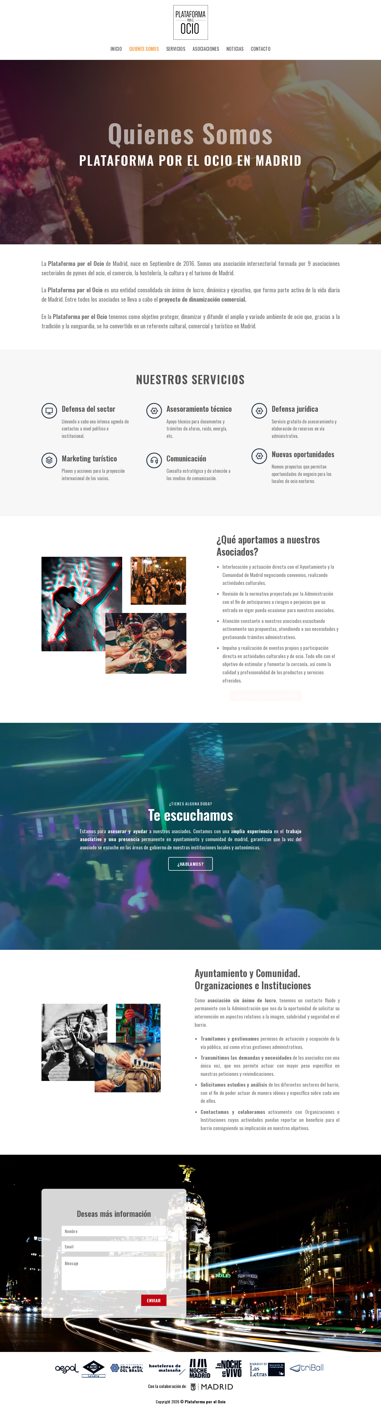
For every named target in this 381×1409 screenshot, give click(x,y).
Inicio (116, 48)
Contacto (260, 48)
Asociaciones (206, 48)
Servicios (175, 48)
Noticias (235, 48)
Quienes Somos (144, 48)
